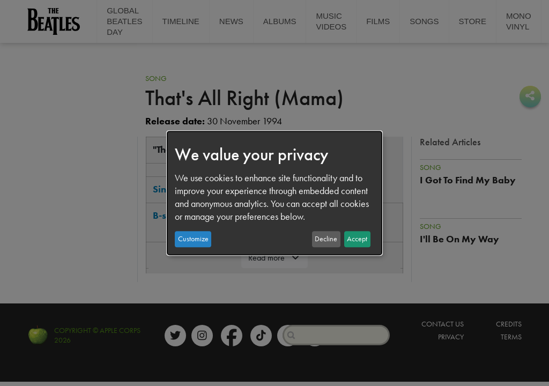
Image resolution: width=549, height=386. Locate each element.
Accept (357, 238)
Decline (326, 238)
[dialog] (274, 193)
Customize (193, 238)
